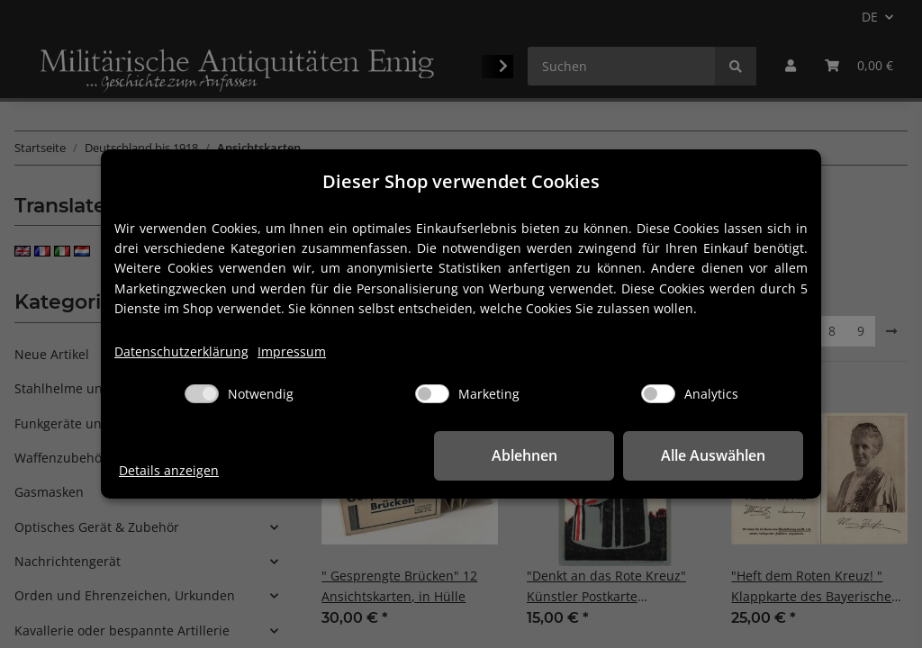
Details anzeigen (169, 470)
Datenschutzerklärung (181, 351)
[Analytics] (658, 393)
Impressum (292, 351)
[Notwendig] (202, 393)
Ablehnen (524, 455)
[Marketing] (432, 393)
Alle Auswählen (713, 455)
